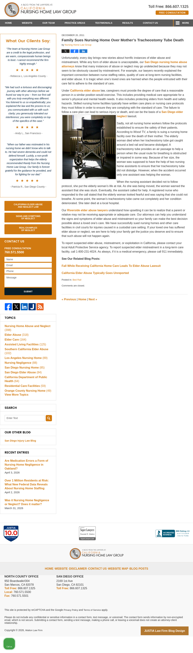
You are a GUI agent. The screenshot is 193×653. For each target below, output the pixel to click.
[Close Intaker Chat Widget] (181, 539)
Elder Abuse (16, 350)
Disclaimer (82, 583)
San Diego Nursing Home (23, 383)
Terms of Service (94, 626)
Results (127, 23)
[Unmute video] (130, 539)
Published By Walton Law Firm (168, 8)
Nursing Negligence (20, 378)
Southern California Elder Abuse (25, 367)
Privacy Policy (71, 626)
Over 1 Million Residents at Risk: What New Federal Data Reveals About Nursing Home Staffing (25, 501)
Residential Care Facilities (24, 401)
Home (8, 23)
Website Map (117, 583)
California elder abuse (85, 106)
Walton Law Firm (34, 647)
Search (49, 435)
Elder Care (15, 355)
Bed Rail (77, 295)
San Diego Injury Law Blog (20, 457)
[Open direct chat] (174, 539)
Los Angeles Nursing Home (25, 373)
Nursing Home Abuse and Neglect (26, 344)
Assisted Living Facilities (24, 360)
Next (93, 315)
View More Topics (16, 411)
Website (27, 23)
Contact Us (150, 23)
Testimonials (103, 23)
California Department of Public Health (24, 395)
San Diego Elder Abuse (22, 388)
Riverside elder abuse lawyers (87, 226)
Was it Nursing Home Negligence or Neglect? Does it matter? (27, 519)
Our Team (48, 23)
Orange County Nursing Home (26, 406)
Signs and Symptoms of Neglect (28, 233)
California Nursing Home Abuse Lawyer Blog (40, 9)
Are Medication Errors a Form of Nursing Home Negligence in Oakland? (25, 481)
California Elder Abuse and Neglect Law (28, 221)
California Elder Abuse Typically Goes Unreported (95, 289)
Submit (28, 307)
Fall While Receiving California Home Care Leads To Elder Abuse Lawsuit (111, 281)
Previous (69, 315)
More (185, 23)
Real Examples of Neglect (28, 245)
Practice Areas (75, 23)
